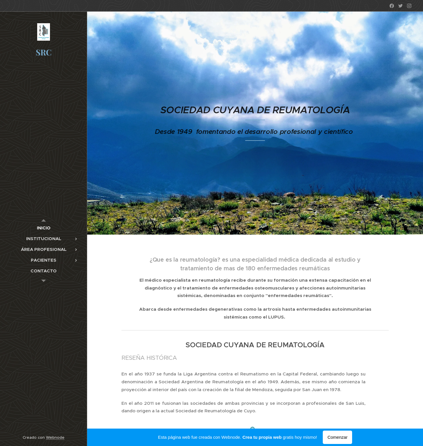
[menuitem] (43, 227)
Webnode (55, 437)
